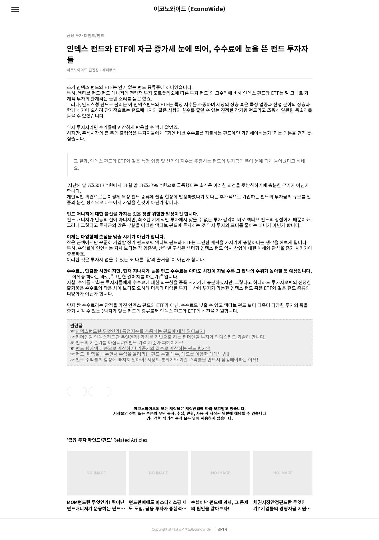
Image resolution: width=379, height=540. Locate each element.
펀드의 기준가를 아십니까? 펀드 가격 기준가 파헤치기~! (129, 342)
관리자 (222, 529)
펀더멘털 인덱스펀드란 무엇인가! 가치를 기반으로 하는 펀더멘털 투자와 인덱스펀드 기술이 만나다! (171, 336)
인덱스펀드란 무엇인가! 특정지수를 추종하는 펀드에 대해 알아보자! (140, 331)
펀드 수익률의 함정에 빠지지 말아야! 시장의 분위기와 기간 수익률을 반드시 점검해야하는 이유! (167, 359)
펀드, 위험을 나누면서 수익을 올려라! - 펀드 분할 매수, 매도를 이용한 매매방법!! (152, 353)
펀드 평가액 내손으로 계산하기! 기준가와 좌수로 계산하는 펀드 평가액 (143, 348)
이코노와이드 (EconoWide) (189, 9)
